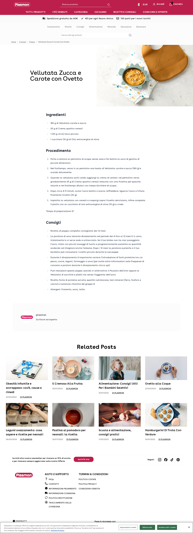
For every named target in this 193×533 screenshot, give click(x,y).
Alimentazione (96, 27)
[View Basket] (176, 4)
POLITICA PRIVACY (88, 484)
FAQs (51, 479)
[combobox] (85, 4)
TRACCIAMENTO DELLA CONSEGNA (60, 505)
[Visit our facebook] (165, 459)
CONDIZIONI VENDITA (89, 488)
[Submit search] (108, 4)
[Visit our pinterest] (178, 459)
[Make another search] (96, 35)
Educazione (126, 27)
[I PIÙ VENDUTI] (60, 12)
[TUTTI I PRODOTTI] (35, 12)
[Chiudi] (189, 530)
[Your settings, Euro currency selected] (142, 4)
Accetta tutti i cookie (167, 530)
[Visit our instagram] (159, 459)
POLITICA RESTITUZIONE (60, 498)
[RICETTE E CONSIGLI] (124, 12)
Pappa (32, 42)
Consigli (80, 27)
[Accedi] (158, 4)
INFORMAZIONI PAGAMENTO (63, 488)
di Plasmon (26, 397)
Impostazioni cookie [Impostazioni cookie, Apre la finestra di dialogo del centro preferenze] (128, 530)
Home (13, 42)
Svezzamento (53, 27)
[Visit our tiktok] (172, 459)
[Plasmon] (22, 4)
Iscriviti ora (83, 459)
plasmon (41, 314)
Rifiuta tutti (147, 530)
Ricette (68, 27)
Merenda (111, 27)
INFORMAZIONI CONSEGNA (62, 493)
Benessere (141, 27)
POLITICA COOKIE (87, 479)
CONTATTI (54, 484)
